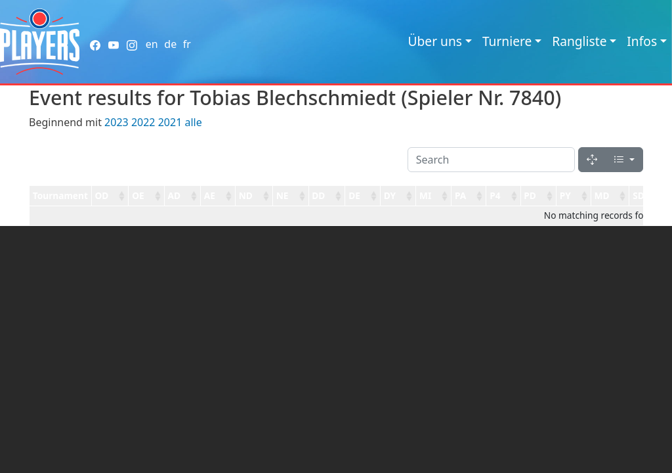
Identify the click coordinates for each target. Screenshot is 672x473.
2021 (170, 122)
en (152, 44)
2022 (143, 122)
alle (192, 122)
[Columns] (624, 159)
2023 (116, 122)
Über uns (435, 41)
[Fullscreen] (592, 159)
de (170, 44)
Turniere (507, 41)
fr (187, 44)
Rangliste (579, 41)
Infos (642, 41)
